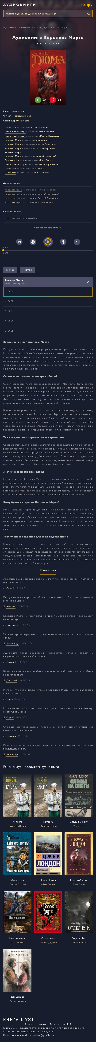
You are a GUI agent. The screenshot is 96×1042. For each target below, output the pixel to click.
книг (79, 1028)
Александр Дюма (48, 43)
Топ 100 (66, 1024)
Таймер (10, 270)
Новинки (41, 1024)
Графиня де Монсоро (15, 131)
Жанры (87, 5)
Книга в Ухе (10, 1028)
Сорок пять (10, 127)
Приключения (18, 111)
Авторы (54, 1024)
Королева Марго (20, 121)
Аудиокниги (19, 5)
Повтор (27, 270)
